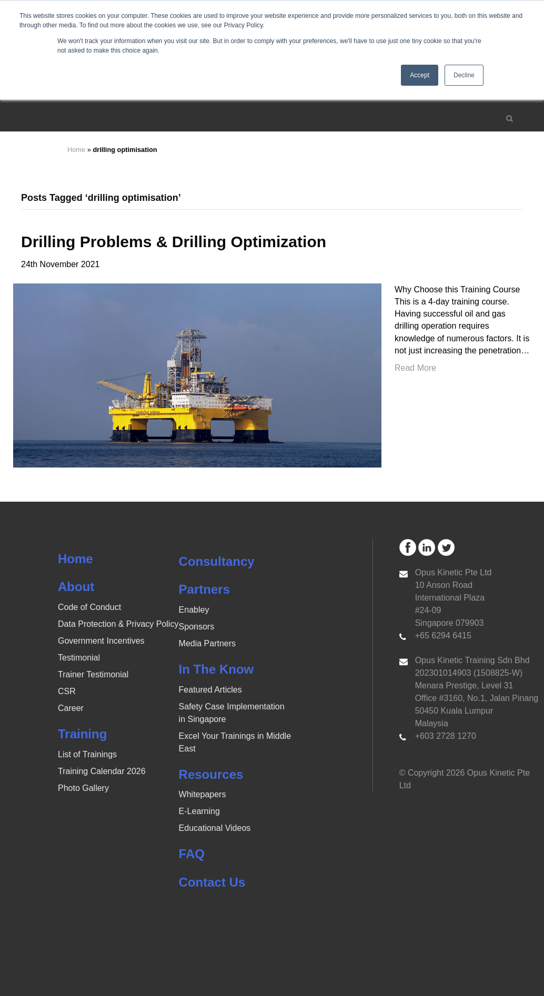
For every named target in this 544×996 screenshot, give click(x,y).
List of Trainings (87, 754)
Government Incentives (101, 640)
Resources (211, 774)
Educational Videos (215, 828)
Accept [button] (419, 75)
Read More (415, 367)
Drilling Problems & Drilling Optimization (173, 241)
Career (71, 708)
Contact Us (212, 882)
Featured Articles (210, 689)
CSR (67, 691)
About (76, 587)
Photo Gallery (83, 788)
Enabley (194, 609)
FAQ (192, 854)
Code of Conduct (89, 607)
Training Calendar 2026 (102, 771)
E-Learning (199, 811)
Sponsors (197, 626)
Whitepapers (202, 794)
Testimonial (79, 657)
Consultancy (217, 561)
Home (76, 150)
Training (82, 734)
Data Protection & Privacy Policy (118, 623)
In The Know (216, 669)
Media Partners (207, 643)
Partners (204, 589)
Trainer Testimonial (93, 674)
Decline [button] (464, 75)
